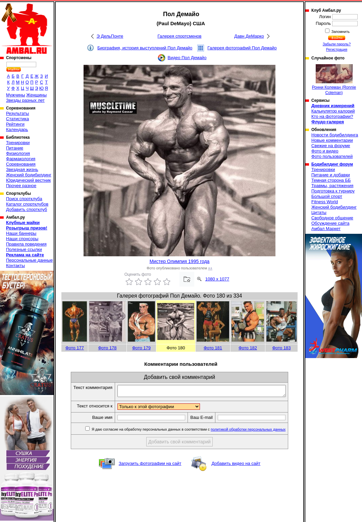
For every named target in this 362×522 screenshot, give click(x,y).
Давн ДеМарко (249, 36)
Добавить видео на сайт (235, 465)
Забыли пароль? (337, 44)
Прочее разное (21, 185)
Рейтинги (15, 124)
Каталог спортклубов (27, 204)
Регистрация (336, 49)
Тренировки (18, 142)
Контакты (15, 265)
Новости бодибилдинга (334, 134)
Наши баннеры (21, 233)
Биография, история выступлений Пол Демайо (144, 47)
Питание (14, 147)
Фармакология (20, 158)
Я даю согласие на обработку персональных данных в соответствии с (197, 431)
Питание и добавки (330, 174)
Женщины (36, 94)
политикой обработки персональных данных (257, 431)
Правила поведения (26, 244)
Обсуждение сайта (330, 223)
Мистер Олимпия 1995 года (180, 261)
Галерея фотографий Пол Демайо (241, 47)
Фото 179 (141, 347)
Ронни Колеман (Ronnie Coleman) (334, 79)
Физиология (18, 153)
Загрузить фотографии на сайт (150, 465)
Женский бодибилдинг (28, 174)
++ (210, 268)
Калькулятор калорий (333, 111)
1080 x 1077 (217, 278)
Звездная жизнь (22, 169)
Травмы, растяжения (332, 185)
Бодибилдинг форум (332, 164)
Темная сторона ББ (331, 180)
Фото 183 (281, 347)
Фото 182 (248, 347)
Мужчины (15, 94)
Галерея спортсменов (180, 36)
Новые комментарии (332, 140)
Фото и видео (325, 151)
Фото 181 (213, 347)
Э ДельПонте (110, 36)
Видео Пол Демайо (187, 57)
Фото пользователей (332, 156)
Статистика (17, 118)
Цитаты (318, 212)
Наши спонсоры (22, 238)
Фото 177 (74, 347)
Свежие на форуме (330, 145)
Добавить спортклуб (26, 209)
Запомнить (340, 32)
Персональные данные (29, 260)
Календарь (17, 129)
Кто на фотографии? (332, 116)
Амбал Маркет (326, 228)
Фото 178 (107, 347)
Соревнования (21, 164)
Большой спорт (326, 196)
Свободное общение (332, 217)
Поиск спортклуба (24, 198)
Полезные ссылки (24, 249)
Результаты (17, 113)
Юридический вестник (28, 180)
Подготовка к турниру (333, 190)
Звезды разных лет (25, 100)
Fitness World (324, 201)
